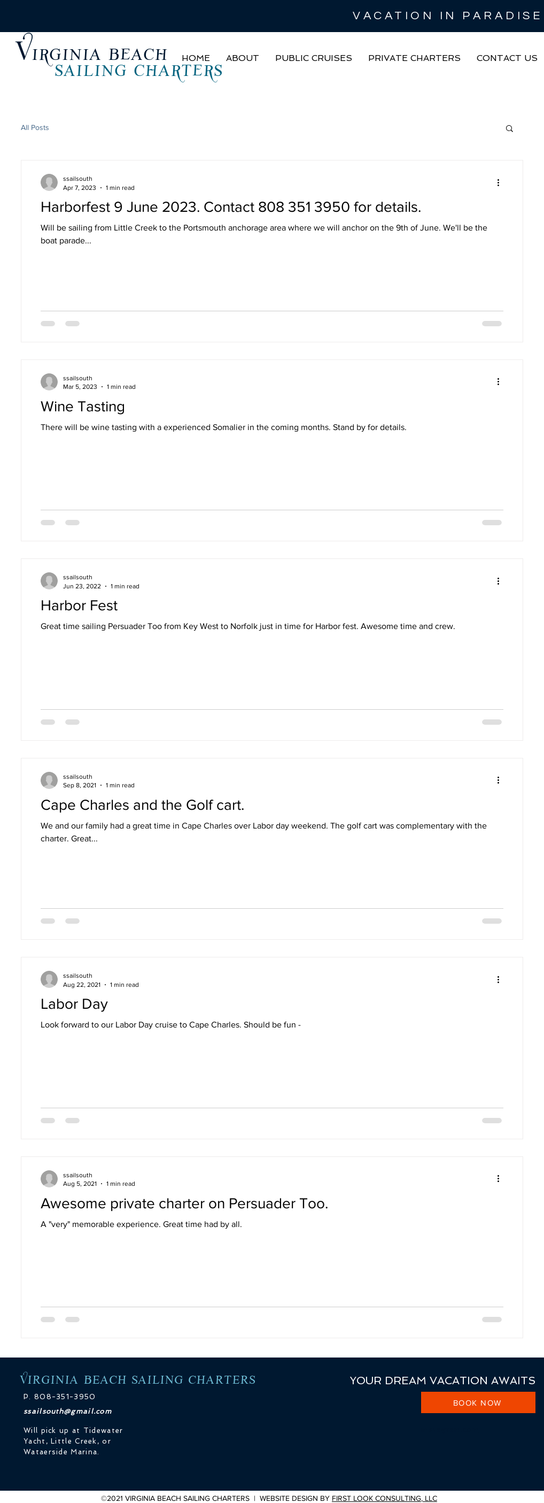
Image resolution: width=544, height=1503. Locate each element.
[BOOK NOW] (478, 1402)
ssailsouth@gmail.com (68, 1411)
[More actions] (501, 182)
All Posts (35, 127)
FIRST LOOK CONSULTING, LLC (384, 1498)
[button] (242, 58)
